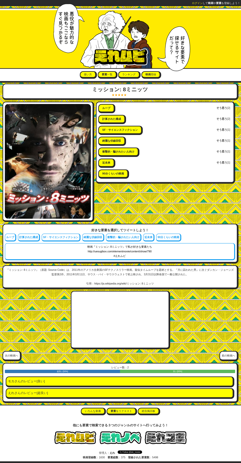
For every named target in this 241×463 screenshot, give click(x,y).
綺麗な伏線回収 (93, 237)
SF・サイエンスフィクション (60, 237)
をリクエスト (121, 411)
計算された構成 (28, 237)
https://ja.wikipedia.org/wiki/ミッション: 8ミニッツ (124, 283)
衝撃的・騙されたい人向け (123, 237)
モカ (11, 381)
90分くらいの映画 (168, 237)
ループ (10, 237)
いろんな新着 (93, 411)
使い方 (88, 74)
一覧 (107, 74)
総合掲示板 (148, 411)
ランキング (129, 74)
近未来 (148, 237)
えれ (11, 393)
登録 (150, 74)
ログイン (197, 3)
